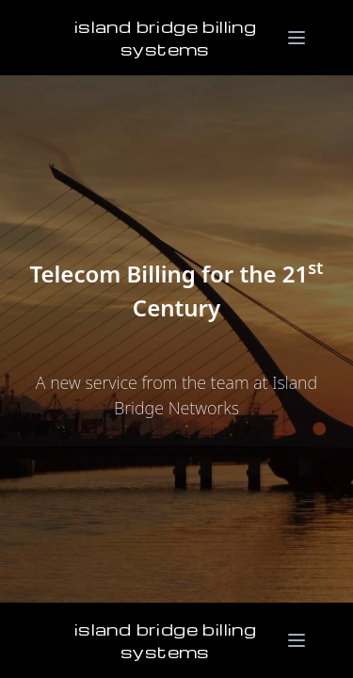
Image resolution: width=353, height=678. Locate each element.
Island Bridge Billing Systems (165, 37)
